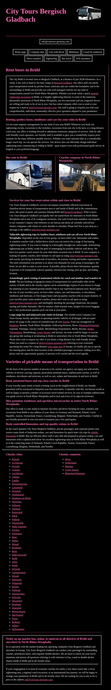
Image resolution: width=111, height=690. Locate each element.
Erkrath (15, 576)
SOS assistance (83, 58)
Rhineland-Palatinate (89, 325)
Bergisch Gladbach (63, 83)
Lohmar (15, 477)
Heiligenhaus (18, 629)
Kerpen (15, 586)
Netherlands (70, 463)
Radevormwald (19, 555)
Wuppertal (17, 583)
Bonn (14, 551)
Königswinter (18, 594)
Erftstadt (16, 569)
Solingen (16, 505)
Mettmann (17, 579)
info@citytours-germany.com (55, 41)
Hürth (14, 516)
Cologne (16, 470)
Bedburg (16, 622)
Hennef (15, 544)
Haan (14, 537)
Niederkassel (18, 494)
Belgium (69, 466)
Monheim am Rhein (21, 498)
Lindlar (15, 480)
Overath (16, 466)
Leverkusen (17, 463)
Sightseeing (51, 58)
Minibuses (74, 52)
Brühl (14, 558)
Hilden (15, 540)
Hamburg (13, 325)
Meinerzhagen (18, 611)
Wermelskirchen (19, 484)
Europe (66, 322)
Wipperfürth (17, 523)
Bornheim (16, 547)
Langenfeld (17, 487)
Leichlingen (17, 473)
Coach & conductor (93, 52)
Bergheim (16, 604)
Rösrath (15, 459)
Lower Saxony (43, 332)
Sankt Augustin (19, 526)
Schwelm (16, 597)
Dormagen (17, 533)
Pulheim (16, 519)
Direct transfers (33, 58)
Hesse (68, 459)
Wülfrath (16, 590)
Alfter (14, 562)
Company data (37, 52)
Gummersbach (19, 572)
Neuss (15, 618)
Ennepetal (16, 608)
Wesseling (16, 501)
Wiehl (14, 565)
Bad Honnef (17, 615)
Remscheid (17, 512)
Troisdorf (16, 491)
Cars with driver (56, 52)
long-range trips (55, 346)
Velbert (15, 625)
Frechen (16, 530)
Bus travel (66, 58)
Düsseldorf (17, 601)
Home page (20, 52)
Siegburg (16, 509)
